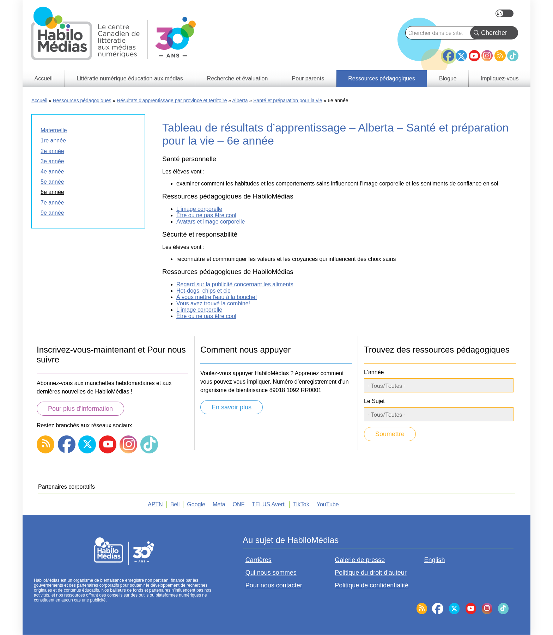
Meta (219, 504)
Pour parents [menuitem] (308, 78)
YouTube (474, 55)
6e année (52, 192)
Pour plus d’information (80, 408)
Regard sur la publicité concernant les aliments (234, 284)
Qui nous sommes (271, 572)
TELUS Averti (269, 504)
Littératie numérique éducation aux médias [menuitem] (130, 78)
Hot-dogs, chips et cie (203, 291)
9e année (52, 213)
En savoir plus (231, 407)
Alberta (240, 100)
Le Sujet (374, 401)
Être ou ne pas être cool (206, 215)
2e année (52, 151)
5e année (52, 182)
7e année (52, 203)
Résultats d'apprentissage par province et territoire (172, 100)
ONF (239, 504)
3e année (52, 161)
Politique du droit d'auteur (371, 572)
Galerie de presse (360, 559)
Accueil (39, 100)
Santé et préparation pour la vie (287, 100)
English (505, 13)
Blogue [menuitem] (448, 78)
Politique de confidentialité (371, 585)
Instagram (487, 55)
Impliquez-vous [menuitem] (500, 78)
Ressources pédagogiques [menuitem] (381, 78)
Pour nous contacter (273, 585)
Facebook (448, 53)
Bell (175, 504)
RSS (500, 55)
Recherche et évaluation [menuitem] (237, 78)
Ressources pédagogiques (82, 100)
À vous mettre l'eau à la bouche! (216, 297)
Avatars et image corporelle (210, 222)
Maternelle (54, 130)
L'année (374, 372)
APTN (155, 504)
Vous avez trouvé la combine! (213, 303)
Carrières (258, 559)
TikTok (512, 55)
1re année (53, 141)
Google (196, 504)
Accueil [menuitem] (44, 78)
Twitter (461, 55)
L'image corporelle (199, 209)
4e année (52, 172)
